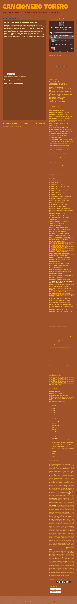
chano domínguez (54, 492)
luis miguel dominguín (67, 526)
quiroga (72, 552)
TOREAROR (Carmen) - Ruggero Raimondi (59, 340)
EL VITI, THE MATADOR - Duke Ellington (58, 198)
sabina (50, 562)
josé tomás (63, 516)
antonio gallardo (60, 468)
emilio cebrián (62, 501)
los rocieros (59, 526)
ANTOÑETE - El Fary (54, 125)
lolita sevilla (65, 523)
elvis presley (55, 501)
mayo (53, 434)
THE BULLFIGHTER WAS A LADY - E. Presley (60, 336)
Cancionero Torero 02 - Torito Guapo (58, 84)
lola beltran (51, 523)
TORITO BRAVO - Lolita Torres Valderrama (59, 347)
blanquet (66, 482)
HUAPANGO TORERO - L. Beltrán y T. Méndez (60, 217)
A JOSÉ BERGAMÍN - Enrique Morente (58, 114)
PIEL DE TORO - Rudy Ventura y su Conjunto (60, 304)
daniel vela (51, 496)
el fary (72, 498)
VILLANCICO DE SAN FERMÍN (56, 357)
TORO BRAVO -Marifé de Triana (56, 349)
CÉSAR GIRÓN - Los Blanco (56, 163)
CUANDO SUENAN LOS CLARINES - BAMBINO (63, 448)
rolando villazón (59, 558)
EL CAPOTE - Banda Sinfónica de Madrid (59, 171)
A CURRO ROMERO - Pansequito (57, 110)
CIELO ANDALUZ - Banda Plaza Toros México (60, 143)
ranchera (51, 557)
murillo (73, 540)
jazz (60, 513)
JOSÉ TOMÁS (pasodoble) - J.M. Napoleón (59, 219)
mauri (72, 536)
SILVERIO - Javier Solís (54, 325)
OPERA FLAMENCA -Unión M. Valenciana (59, 286)
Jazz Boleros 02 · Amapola (55, 380)
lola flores (58, 523)
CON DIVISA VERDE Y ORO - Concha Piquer (59, 147)
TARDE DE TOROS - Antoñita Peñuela (58, 334)
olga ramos (61, 543)
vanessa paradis (70, 572)
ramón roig (64, 555)
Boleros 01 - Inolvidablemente (56, 81)
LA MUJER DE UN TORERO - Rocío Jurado (59, 235)
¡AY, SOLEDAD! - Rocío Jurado (56, 367)
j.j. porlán (71, 512)
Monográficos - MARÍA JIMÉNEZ (57, 100)
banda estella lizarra (70, 474)
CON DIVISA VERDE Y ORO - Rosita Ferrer (59, 149)
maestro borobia (61, 527)
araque (50, 471)
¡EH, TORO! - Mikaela (54, 369)
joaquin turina (70, 513)
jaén (50, 513)
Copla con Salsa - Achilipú (55, 86)
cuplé (50, 495)
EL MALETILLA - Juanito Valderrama (58, 173)
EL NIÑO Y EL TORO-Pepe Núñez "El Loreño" (60, 176)
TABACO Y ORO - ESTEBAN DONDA (60, 446)
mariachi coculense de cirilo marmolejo (66, 533)
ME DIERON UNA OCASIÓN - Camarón (58, 265)
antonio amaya (52, 467)
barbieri (50, 481)
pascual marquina (60, 547)
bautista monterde (62, 481)
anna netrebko (61, 465)
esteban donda (58, 502)
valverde (63, 572)
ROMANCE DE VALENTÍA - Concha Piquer (59, 309)
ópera (67, 543)
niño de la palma (70, 541)
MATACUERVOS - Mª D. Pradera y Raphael (59, 263)
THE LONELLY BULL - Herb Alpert (57, 338)
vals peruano (57, 572)
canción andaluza (55, 488)
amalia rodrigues (57, 464)
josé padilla (57, 516)
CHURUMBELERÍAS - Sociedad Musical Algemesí (61, 141)
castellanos (66, 491)
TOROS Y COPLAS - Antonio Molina (57, 351)
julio (53, 429)
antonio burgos (70, 467)
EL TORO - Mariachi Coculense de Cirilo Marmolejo (61, 190)
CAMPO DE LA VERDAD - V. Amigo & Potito (59, 133)
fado (51, 503)
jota (73, 516)
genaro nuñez (56, 506)
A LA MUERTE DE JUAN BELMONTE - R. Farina (60, 116)
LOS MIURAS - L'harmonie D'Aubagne (58, 247)
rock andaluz (52, 558)
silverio (57, 565)
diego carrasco (58, 496)
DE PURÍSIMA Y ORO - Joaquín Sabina (58, 165)
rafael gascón (57, 555)
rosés (63, 559)
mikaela (71, 537)
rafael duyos (68, 554)
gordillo (67, 506)
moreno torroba (67, 540)
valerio (52, 572)
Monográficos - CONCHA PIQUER (57, 97)
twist (68, 569)
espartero (51, 502)
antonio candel (52, 468)
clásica (72, 492)
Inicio (26, 123)
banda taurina (67, 478)
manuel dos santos (59, 530)
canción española (67, 488)
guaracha (62, 508)
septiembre (55, 425)
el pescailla (61, 499)
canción (62, 486)
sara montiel (65, 564)
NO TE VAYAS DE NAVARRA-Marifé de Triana (60, 271)
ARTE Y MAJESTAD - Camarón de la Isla (58, 127)
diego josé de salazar (66, 496)
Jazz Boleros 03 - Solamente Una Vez (58, 378)
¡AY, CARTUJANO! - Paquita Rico (57, 363)
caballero (71, 485)
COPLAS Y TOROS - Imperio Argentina (58, 157)
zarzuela (66, 575)
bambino (10, 76)
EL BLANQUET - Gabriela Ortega (57, 169)
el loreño (55, 499)
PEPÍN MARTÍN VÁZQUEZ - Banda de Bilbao (59, 300)
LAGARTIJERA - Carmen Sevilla (57, 241)
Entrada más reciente (10, 123)
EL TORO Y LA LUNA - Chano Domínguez (59, 194)
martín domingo (65, 536)
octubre (54, 423)
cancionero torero (52, 489)
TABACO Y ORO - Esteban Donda (57, 332)
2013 (52, 412)
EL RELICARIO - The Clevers (56, 182)
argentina (55, 471)
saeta (55, 562)
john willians (51, 515)
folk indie (59, 505)
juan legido (62, 517)
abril (53, 436)
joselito (69, 516)
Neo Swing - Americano (55, 384)
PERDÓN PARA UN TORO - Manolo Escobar (59, 302)
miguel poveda (65, 537)
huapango (62, 510)
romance (71, 558)
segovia (71, 564)
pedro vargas (55, 549)
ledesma (55, 522)
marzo (53, 438)
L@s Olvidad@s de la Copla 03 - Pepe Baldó (59, 93)
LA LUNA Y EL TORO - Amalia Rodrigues (59, 233)
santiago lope (52, 564)
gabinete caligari (66, 505)
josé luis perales (66, 515)
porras (52, 552)
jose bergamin (58, 515)
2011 (52, 417)
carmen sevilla (60, 491)
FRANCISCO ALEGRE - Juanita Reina (58, 213)
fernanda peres (70, 503)
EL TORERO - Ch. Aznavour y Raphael (58, 188)
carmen (71, 489)
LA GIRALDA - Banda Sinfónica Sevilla (58, 227)
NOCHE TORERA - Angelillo (56, 273)
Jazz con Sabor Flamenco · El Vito (57, 382)
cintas (68, 492)
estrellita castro (66, 502)
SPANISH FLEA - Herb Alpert (56, 330)
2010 (52, 456)
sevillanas (51, 565)
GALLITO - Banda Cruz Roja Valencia (58, 215)
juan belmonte (54, 517)
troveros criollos (62, 569)
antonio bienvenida (61, 467)
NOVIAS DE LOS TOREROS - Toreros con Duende (61, 275)
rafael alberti (54, 554)
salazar (59, 562)
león (63, 522)
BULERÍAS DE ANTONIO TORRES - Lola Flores (60, 131)
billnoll (39, 601)
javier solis (55, 513)
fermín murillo (62, 503)
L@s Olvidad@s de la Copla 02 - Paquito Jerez (60, 91)
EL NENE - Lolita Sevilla (55, 174)
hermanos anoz (71, 509)
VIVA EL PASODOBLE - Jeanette (57, 361)
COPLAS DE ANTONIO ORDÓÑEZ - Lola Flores (60, 153)
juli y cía (66, 519)
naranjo (52, 541)
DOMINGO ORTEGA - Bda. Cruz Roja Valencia (60, 167)
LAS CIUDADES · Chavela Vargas (57, 401)
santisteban (23, 76)
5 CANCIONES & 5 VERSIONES (56, 393)
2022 (52, 408)
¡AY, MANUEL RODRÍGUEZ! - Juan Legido (59, 365)
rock (72, 557)
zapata (57, 575)
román (66, 558)
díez (54, 498)
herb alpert (51, 509)
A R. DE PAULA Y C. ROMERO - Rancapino (59, 118)
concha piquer (59, 493)
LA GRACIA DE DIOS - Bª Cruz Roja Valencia (59, 229)
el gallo (50, 499)
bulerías (15, 76)
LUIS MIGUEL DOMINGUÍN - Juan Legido (59, 251)
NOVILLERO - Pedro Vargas (56, 277)
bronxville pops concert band (55, 485)
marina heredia (57, 536)
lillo (68, 522)
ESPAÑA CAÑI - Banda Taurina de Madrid (59, 200)
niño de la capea (62, 541)
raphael (56, 557)
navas (56, 541)
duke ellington (66, 498)
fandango (56, 503)
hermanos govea (54, 510)
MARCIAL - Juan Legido (55, 261)
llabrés (71, 522)
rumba (64, 561)
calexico (51, 486)
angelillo (55, 465)
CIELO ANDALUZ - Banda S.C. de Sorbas (59, 145)
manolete (58, 529)
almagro (50, 464)
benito (73, 481)
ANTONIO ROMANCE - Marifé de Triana (58, 123)
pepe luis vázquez (67, 549)
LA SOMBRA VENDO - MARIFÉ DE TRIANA (62, 444)
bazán (69, 481)
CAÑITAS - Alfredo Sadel (55, 137)
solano (51, 566)
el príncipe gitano (68, 499)
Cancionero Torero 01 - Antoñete (57, 83)
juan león (68, 517)
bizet (61, 482)
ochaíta (55, 543)
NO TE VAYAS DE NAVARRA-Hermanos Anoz (60, 269)
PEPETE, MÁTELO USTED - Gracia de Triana (59, 298)
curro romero (62, 495)
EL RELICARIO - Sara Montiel (56, 180)
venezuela (51, 573)
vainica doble (71, 571)
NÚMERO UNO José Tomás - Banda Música (59, 279)
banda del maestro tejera (60, 474)
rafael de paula (61, 554)
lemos (59, 522)
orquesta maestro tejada (64, 544)
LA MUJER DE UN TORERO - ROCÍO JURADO (63, 442)
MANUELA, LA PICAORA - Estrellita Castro (59, 257)
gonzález (62, 506)
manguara (51, 529)
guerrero (66, 508)
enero (53, 453)
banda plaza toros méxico (67, 475)
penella (61, 549)
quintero (65, 552)
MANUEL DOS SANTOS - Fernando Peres (59, 255)
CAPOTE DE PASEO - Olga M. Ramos (58, 135)
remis (18, 76)
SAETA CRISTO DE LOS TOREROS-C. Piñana (60, 315)
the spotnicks (57, 568)
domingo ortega (59, 498)
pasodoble (70, 548)
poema (69, 551)
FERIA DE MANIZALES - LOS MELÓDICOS (62, 440)
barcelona (56, 481)
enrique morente (69, 501)
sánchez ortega (70, 562)
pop (73, 551)
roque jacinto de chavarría (54, 559)
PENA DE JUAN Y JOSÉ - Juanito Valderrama (60, 293)
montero (51, 540)
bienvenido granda (54, 482)
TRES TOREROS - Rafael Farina (56, 355)
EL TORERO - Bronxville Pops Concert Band (59, 186)
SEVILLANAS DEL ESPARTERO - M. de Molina (60, 321)
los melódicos (52, 526)
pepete (55, 551)
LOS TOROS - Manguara (55, 249)
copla (65, 493)
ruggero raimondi (57, 561)
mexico (50, 537)
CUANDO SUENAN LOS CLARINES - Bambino (60, 159)
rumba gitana (70, 561)
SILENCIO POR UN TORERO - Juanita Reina (59, 322)
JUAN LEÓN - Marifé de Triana (56, 223)
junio (53, 431)
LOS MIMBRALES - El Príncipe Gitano (58, 245)
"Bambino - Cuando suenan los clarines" (26, 38)
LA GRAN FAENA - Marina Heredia (57, 231)
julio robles (56, 520)
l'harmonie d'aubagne (68, 520)
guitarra (71, 508)
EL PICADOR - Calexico (55, 178)
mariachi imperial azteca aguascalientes (59, 534)
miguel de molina (57, 537)
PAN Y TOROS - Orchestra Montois (57, 291)
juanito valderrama (58, 519)
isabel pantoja (57, 512)
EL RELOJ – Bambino (54, 391)
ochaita (50, 543)
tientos (63, 568)
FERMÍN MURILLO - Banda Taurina (57, 206)
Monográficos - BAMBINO (55, 95)
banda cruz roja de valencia (56, 472)
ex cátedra (72, 502)
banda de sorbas (67, 472)
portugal (56, 552)
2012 (52, 414)
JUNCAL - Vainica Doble (55, 225)
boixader (71, 482)
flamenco (51, 505)
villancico (53, 575)
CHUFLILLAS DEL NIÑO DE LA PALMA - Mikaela (60, 139)
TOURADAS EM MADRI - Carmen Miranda (59, 353)
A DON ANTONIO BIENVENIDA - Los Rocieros (60, 112)
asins (68, 471)
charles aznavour (62, 492)
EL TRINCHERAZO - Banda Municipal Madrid (60, 196)
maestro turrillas (69, 527)
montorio (56, 540)
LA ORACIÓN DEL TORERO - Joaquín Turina (59, 237)
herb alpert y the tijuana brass (61, 509)
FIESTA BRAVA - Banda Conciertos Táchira (59, 208)
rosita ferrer (68, 559)
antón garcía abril (69, 465)
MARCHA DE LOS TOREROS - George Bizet (59, 259)
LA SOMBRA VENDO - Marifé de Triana (58, 239)
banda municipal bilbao (55, 475)
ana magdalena (66, 464)
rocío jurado (66, 557)
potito (61, 552)
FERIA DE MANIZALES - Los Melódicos (58, 204)
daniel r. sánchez (70, 495)
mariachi (55, 533)
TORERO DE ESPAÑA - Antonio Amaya (58, 342)
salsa (64, 562)
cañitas (59, 489)
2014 (52, 410)
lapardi (50, 522)
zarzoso (61, 575)
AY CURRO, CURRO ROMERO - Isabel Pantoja (60, 129)
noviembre (54, 421)
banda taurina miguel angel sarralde (65, 479)
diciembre (54, 418)
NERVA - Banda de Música (55, 267)
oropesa (55, 544)
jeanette (64, 513)
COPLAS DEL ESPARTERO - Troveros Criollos (60, 155)
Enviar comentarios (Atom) (16, 126)
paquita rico (51, 547)
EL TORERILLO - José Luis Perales (57, 184)
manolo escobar (66, 529)
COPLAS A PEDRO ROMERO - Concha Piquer (60, 151)
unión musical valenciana (63, 571)
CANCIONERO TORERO (35, 7)
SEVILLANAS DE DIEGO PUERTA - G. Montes (60, 318)
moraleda (61, 540)
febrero (54, 451)
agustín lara (52, 462)
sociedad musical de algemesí (67, 565)
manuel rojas (67, 530)
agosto (54, 427)
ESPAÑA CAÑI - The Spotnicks (56, 202)
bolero (50, 483)
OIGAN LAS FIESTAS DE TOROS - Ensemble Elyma (61, 284)
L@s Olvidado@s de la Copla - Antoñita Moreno (60, 94)
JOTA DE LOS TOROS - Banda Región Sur (59, 221)
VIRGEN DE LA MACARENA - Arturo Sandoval (60, 359)
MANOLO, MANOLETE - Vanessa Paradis (59, 253)
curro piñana (55, 495)
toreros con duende (53, 569)
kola (62, 520)
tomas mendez (69, 568)
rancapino (71, 555)
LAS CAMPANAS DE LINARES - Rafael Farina (60, 243)
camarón (56, 486)
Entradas (53, 589)
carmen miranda (52, 491)
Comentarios (54, 591)
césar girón (72, 491)
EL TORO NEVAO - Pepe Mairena (57, 192)
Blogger (54, 601)
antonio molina (67, 468)
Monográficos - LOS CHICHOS (56, 98)
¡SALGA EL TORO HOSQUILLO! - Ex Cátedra (60, 370)
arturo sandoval (62, 471)
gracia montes (56, 508)
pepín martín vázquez (62, 551)
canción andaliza (70, 486)
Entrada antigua (41, 123)
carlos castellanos (65, 489)
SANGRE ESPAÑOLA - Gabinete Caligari (59, 317)
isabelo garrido (65, 512)
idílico (68, 510)
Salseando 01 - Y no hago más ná (57, 101)
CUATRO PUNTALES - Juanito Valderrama (59, 161)
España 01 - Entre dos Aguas (56, 87)
